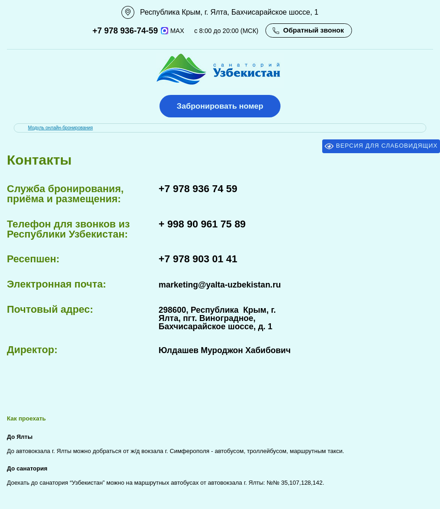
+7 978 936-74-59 (125, 31)
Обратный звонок (313, 30)
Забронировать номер (220, 106)
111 (9, 12)
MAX (172, 30)
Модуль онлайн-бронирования (60, 127)
